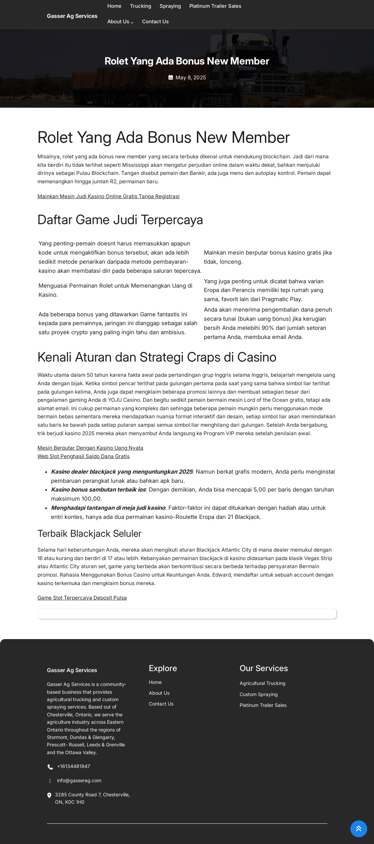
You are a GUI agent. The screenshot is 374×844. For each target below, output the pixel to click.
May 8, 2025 (191, 77)
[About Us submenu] (132, 22)
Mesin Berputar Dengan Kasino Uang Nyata (90, 448)
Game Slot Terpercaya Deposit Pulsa (82, 598)
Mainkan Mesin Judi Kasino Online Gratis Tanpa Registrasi (108, 196)
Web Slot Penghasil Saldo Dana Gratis (83, 456)
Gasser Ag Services (72, 15)
